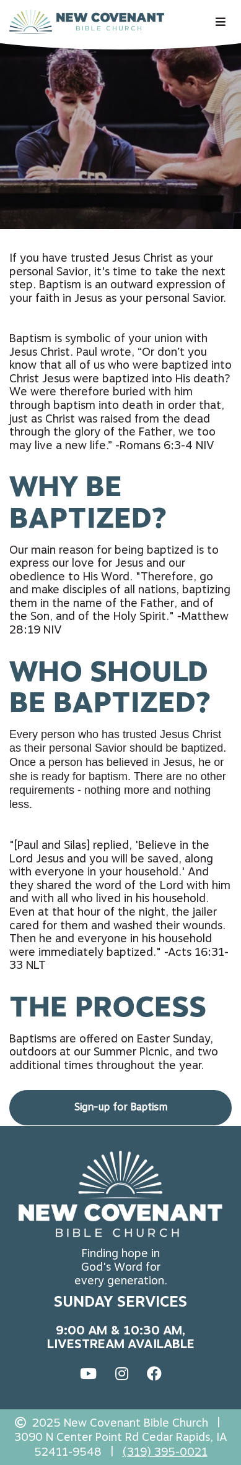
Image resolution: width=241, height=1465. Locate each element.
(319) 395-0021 (165, 1451)
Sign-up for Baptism (120, 1107)
